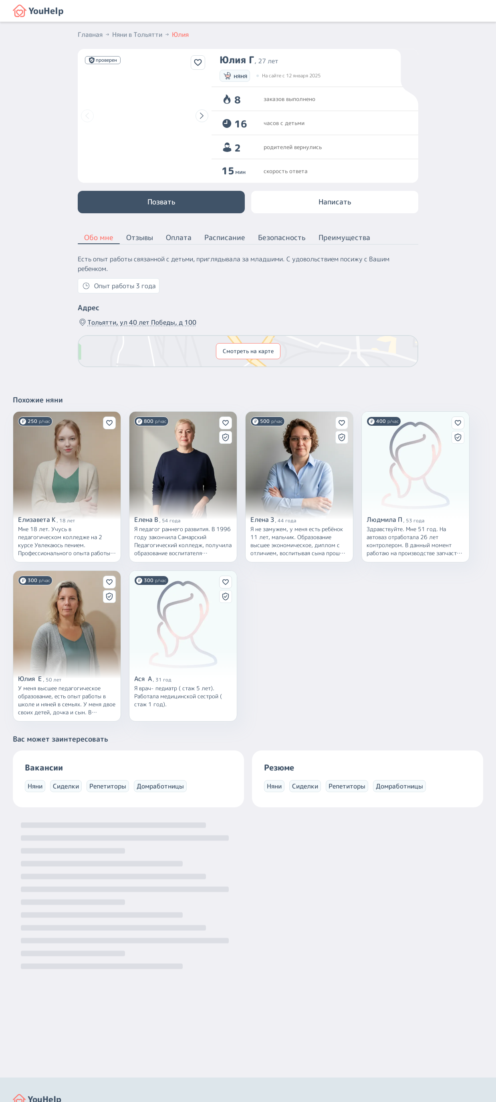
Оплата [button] (179, 238)
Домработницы (160, 786)
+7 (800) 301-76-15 (281, 1028)
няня (234, 76)
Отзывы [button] (139, 238)
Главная (94, 34)
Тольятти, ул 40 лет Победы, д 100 (137, 322)
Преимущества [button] (344, 238)
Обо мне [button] (99, 238)
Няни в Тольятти (141, 34)
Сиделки (66, 786)
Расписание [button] (224, 238)
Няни (35, 786)
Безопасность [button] (282, 238)
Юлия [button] (180, 34)
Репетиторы (107, 786)
